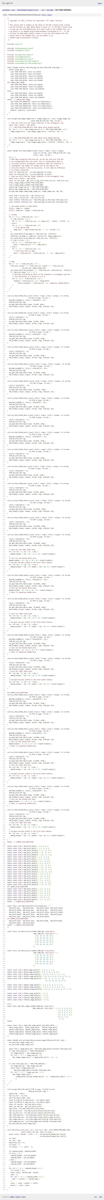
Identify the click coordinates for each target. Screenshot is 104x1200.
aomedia (6, 10)
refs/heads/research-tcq (27, 10)
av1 (43, 10)
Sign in (100, 3)
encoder (50, 10)
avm (13, 10)
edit (49, 15)
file (44, 15)
